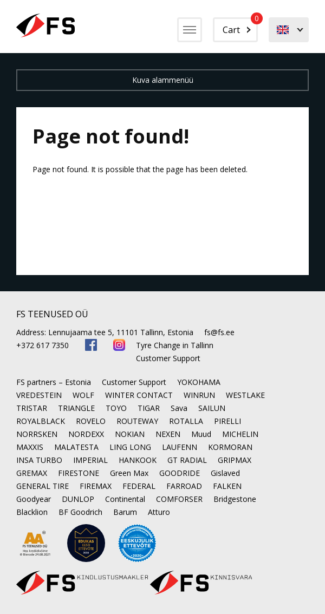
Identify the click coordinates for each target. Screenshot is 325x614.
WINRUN (199, 395)
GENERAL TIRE (42, 486)
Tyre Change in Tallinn (174, 345)
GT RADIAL (187, 460)
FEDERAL (138, 486)
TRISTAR (31, 408)
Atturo (159, 512)
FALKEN (227, 486)
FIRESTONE (78, 473)
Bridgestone (234, 499)
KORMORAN (230, 447)
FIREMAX (96, 486)
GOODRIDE (179, 473)
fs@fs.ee (219, 332)
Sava (179, 408)
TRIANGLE (76, 408)
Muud (201, 434)
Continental (125, 499)
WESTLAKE (245, 395)
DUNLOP (78, 499)
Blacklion (32, 512)
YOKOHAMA (198, 382)
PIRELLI (227, 421)
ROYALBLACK (40, 421)
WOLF (83, 395)
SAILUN (211, 408)
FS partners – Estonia (53, 382)
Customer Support (168, 358)
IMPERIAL (90, 460)
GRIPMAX (234, 460)
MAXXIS (29, 447)
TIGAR (149, 408)
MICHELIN (240, 434)
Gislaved (225, 473)
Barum (125, 512)
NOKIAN (130, 434)
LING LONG (130, 447)
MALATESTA (76, 447)
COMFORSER (179, 499)
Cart (240, 26)
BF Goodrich (80, 512)
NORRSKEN (36, 434)
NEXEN (167, 434)
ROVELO (91, 421)
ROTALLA (186, 421)
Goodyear (33, 499)
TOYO (116, 408)
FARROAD (184, 486)
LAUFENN (179, 447)
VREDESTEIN (39, 395)
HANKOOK (138, 460)
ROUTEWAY (137, 421)
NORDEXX (86, 434)
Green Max (129, 473)
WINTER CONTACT (139, 395)
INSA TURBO (39, 460)
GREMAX (31, 473)
